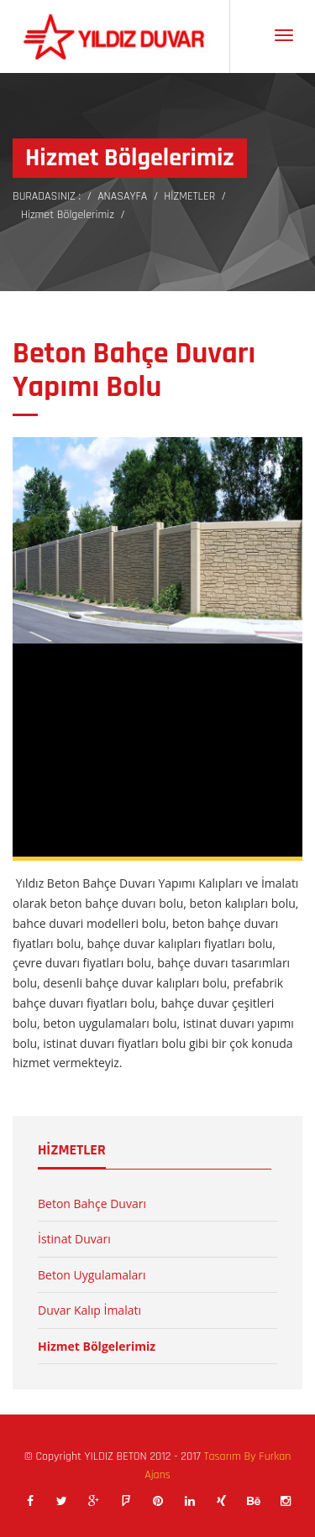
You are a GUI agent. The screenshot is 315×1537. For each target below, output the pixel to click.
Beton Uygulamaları (92, 1275)
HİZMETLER (189, 196)
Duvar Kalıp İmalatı (89, 1310)
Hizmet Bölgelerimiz (67, 214)
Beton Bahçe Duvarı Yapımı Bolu (134, 370)
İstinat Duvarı (74, 1239)
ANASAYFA (122, 196)
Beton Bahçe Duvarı (92, 1203)
